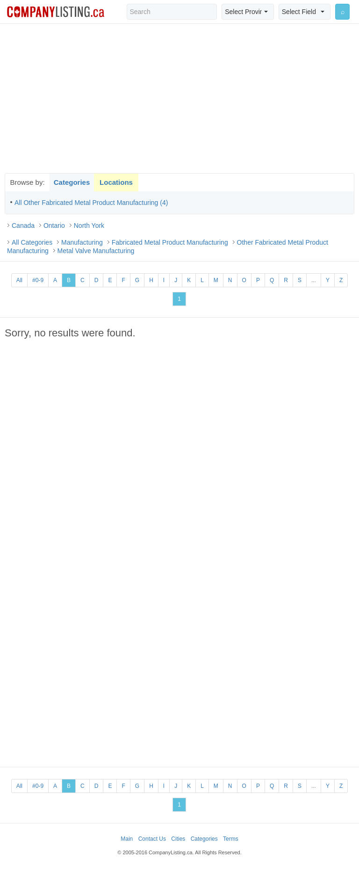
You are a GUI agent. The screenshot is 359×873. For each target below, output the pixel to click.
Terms (230, 839)
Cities (178, 839)
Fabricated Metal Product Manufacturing (170, 242)
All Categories (32, 242)
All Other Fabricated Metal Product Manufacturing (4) (91, 202)
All (19, 280)
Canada (23, 225)
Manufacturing (82, 242)
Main (127, 839)
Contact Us (152, 839)
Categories (72, 182)
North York (89, 225)
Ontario (54, 225)
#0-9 (37, 280)
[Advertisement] (179, 98)
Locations (116, 182)
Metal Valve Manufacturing (96, 251)
